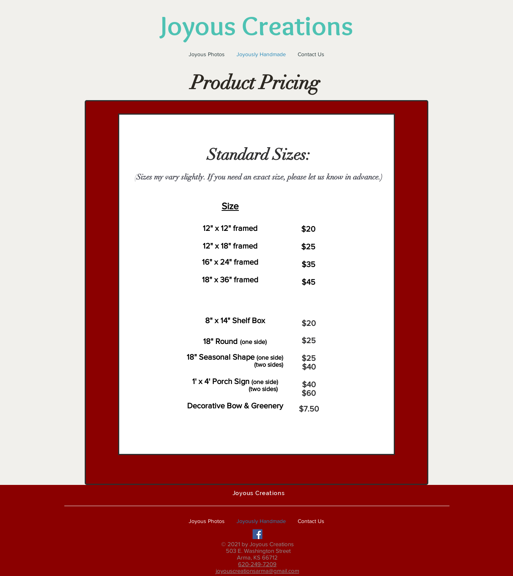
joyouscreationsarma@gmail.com (257, 570)
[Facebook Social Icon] (257, 534)
